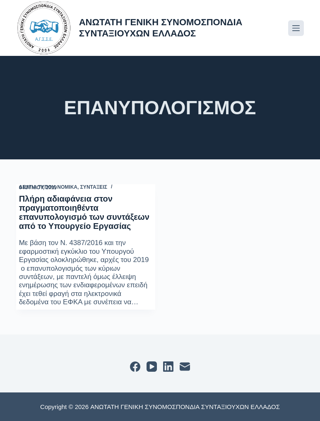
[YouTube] (152, 366)
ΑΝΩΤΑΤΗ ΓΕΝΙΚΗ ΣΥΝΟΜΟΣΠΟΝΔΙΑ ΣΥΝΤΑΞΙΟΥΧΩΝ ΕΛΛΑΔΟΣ (161, 27)
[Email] (185, 366)
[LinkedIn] (168, 366)
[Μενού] (296, 28)
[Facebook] (135, 366)
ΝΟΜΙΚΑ (67, 187)
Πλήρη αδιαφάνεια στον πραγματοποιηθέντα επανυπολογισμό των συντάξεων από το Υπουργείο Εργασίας (84, 212)
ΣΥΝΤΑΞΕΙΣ (93, 187)
